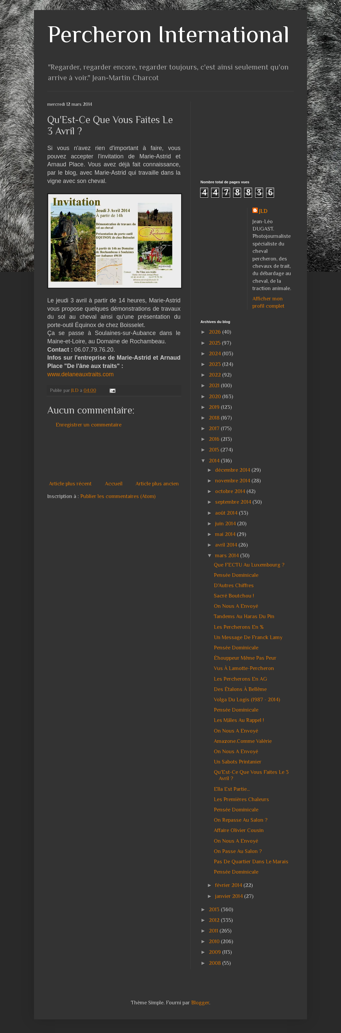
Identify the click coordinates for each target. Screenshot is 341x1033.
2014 (215, 461)
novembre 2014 (233, 481)
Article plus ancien (157, 484)
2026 (215, 332)
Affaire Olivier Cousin (239, 830)
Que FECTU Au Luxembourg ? (249, 565)
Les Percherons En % (239, 627)
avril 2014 (226, 545)
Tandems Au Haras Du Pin (244, 616)
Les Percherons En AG (240, 679)
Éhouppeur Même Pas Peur (245, 658)
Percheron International (168, 34)
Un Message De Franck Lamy (248, 637)
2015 (214, 450)
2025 (215, 343)
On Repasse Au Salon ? (240, 820)
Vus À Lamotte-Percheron (244, 668)
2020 (215, 397)
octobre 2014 (230, 491)
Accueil (114, 484)
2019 (215, 407)
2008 (215, 963)
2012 (215, 920)
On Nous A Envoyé (236, 606)
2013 (215, 910)
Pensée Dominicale (236, 575)
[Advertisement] (168, 454)
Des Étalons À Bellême (240, 689)
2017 (215, 428)
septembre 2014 (233, 502)
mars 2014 (227, 556)
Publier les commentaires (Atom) (118, 496)
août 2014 (227, 513)
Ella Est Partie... (232, 789)
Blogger (200, 1003)
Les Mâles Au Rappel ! (239, 720)
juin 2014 (226, 524)
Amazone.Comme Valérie (243, 741)
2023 (215, 364)
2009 (215, 952)
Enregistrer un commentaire (89, 425)
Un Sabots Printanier (237, 762)
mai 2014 (226, 534)
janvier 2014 (229, 896)
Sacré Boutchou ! (234, 596)
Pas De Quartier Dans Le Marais (251, 862)
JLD (263, 211)
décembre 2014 (233, 470)
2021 (215, 386)
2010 (215, 942)
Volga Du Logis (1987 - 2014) (247, 700)
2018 (215, 418)
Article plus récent (70, 484)
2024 (215, 354)
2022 (215, 375)
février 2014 (229, 885)
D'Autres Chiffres (234, 586)
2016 (215, 439)
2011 (214, 931)
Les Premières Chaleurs (241, 799)
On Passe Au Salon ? (238, 851)
